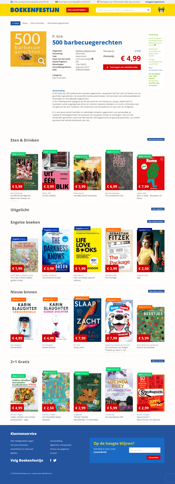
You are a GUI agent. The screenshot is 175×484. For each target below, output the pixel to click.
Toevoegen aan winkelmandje (124, 67)
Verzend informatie (19, 445)
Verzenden (154, 457)
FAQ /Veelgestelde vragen (22, 441)
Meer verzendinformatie (156, 69)
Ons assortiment (77, 10)
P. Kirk (57, 36)
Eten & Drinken (37, 23)
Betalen (14, 453)
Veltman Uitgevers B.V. (85, 51)
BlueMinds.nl (47, 473)
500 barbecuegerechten (58, 23)
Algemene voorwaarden (61, 445)
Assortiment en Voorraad (22, 449)
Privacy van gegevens (59, 449)
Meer (156, 139)
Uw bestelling (56, 441)
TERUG (15, 23)
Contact (53, 453)
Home (25, 23)
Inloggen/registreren (154, 2)
